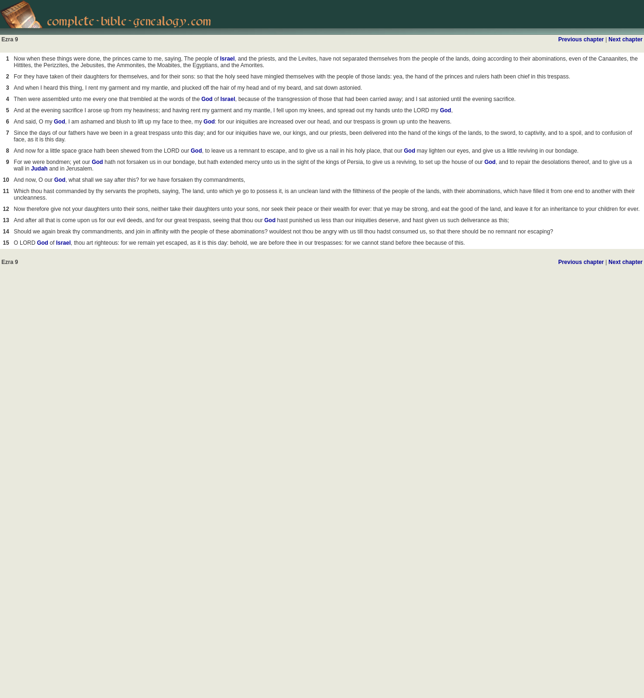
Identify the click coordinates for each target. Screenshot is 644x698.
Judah (39, 168)
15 (6, 243)
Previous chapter (581, 39)
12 (6, 209)
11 (6, 191)
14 (6, 231)
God (207, 99)
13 (6, 220)
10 (6, 180)
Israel (227, 58)
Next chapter (625, 39)
